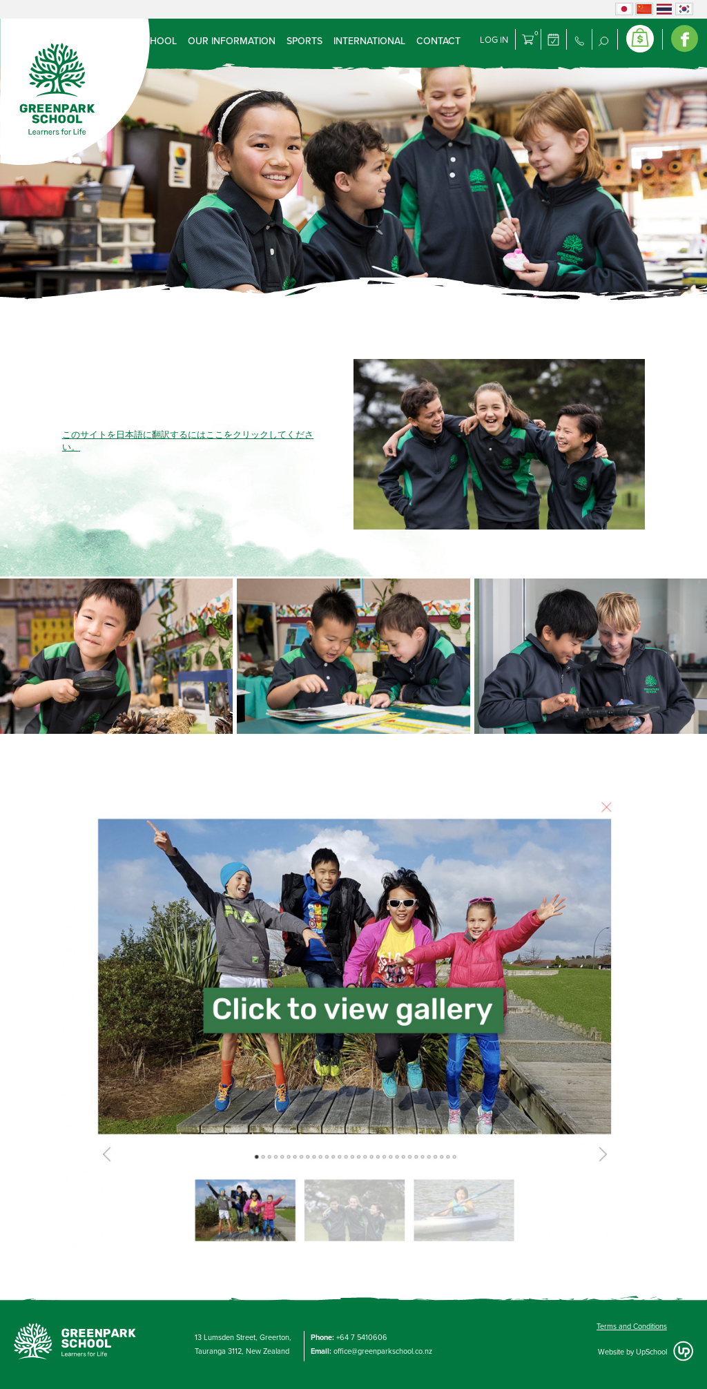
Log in (494, 40)
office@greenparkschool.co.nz (382, 1351)
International (369, 41)
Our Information (231, 41)
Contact (438, 41)
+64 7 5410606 (361, 1337)
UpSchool (651, 1352)
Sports (304, 41)
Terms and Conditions (632, 1326)
